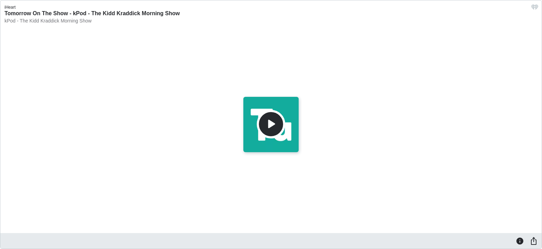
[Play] (271, 124)
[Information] (520, 241)
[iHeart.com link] (534, 9)
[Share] (534, 241)
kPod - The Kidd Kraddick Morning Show (48, 21)
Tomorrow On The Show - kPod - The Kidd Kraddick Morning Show (92, 13)
